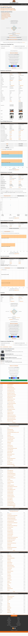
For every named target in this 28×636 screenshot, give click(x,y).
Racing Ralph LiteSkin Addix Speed (11, 538)
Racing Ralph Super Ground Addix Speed (12, 525)
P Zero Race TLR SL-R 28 (10, 439)
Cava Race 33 (8, 483)
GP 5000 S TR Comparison (10, 400)
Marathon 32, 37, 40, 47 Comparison (11, 419)
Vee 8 (8, 600)
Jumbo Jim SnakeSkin (9, 597)
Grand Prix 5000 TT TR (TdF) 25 (11, 438)
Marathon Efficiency (9, 562)
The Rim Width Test (9, 410)
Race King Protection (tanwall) (11, 540)
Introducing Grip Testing (10, 406)
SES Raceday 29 (9, 442)
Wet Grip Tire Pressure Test (10, 387)
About (18, 620)
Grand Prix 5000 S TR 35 (10, 470)
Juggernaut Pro (9, 612)
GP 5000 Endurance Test (10, 413)
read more (23, 42)
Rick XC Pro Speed (9, 524)
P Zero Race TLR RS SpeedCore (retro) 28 (12, 448)
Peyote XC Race (9, 544)
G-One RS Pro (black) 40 (10, 492)
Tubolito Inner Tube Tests (10, 412)
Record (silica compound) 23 (10, 464)
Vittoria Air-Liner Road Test (10, 407)
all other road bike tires (17, 33)
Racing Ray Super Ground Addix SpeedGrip (12, 537)
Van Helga (8, 603)
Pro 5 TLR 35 (8, 479)
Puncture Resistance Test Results (6, 16)
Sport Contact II (9, 569)
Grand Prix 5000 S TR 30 (10, 449)
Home (1, 4)
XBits (14, 630)
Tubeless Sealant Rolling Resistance (11, 416)
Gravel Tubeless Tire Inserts (10, 390)
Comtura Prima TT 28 (9, 445)
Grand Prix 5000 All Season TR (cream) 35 (12, 486)
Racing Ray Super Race (10, 531)
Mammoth (8, 609)
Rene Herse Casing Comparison (11, 403)
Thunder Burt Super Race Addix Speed (12, 519)
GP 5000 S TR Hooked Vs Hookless (11, 396)
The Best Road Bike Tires (10, 384)
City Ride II (8, 585)
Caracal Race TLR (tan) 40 (10, 476)
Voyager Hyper (9, 559)
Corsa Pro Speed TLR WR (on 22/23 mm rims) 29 (13, 432)
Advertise (18, 622)
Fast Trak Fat (8, 599)
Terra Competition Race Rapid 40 (11, 505)
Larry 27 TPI (8, 606)
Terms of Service (18, 623)
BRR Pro (18, 617)
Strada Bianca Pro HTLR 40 (10, 482)
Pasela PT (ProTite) (9, 568)
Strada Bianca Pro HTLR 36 (10, 495)
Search (23, 4)
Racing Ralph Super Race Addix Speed (11, 547)
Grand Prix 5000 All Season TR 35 (11, 489)
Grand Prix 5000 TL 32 (10, 499)
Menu (26, 4)
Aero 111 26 (8, 461)
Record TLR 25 (9, 433)
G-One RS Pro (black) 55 (10, 534)
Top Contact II (9, 578)
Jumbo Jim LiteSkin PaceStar (10, 596)
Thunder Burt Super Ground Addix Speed (12, 515)
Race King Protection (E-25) (10, 521)
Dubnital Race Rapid (9, 535)
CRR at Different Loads (10, 397)
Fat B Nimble (9, 610)
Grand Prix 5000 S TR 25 (10, 451)
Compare (10, 346)
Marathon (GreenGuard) (10, 571)
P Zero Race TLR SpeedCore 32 (11, 496)
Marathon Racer (9, 582)
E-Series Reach (9, 575)
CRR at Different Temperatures (11, 393)
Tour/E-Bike (9, 622)
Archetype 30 (9, 435)
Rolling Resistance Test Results (6, 15)
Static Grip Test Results (5, 17)
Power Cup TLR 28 (9, 455)
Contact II (8, 581)
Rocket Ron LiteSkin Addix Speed (11, 518)
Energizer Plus (9, 572)
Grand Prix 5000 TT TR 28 (10, 436)
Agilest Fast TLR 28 (9, 452)
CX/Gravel (9, 621)
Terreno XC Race (9, 528)
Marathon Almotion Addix (10, 565)
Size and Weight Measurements (6, 14)
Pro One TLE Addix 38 (9, 480)
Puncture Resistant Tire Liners (11, 391)
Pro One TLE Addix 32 (9, 498)
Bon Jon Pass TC (9, 555)
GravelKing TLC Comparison (11, 409)
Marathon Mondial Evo (10, 588)
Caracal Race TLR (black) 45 (10, 502)
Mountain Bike (9, 620)
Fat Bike (9, 623)
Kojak (8, 584)
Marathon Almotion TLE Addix (11, 566)
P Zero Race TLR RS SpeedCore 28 (11, 458)
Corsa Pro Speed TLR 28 (10, 429)
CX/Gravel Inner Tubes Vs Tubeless (11, 394)
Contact (19, 621)
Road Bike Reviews (5, 346)
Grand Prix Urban (9, 556)
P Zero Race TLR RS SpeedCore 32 (11, 473)
